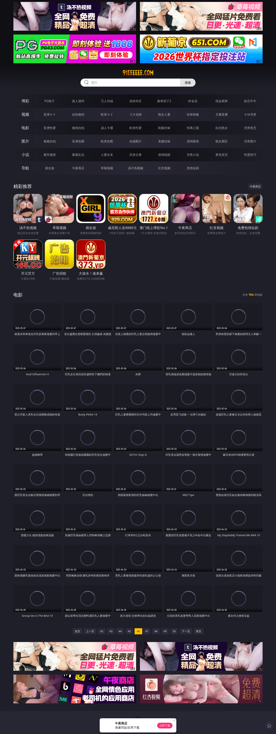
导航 (25, 168)
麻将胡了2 (164, 101)
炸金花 (192, 101)
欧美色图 (107, 141)
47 (146, 631)
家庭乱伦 (78, 155)
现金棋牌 (221, 101)
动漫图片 (135, 141)
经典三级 (193, 128)
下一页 (186, 631)
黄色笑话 (221, 155)
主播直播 (221, 114)
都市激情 (50, 155)
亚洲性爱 (50, 128)
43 (111, 631)
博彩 (25, 100)
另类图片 (250, 141)
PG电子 (49, 101)
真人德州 (78, 101)
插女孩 (49, 168)
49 (165, 631)
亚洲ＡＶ (50, 114)
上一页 (90, 631)
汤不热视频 (135, 168)
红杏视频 (164, 168)
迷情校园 (164, 155)
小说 (25, 154)
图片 (25, 141)
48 (156, 631)
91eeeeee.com (138, 73)
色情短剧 (193, 168)
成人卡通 (107, 128)
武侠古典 (135, 155)
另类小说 (193, 155)
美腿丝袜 (164, 141)
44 (120, 631)
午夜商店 (78, 168)
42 (101, 631)
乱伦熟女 (221, 128)
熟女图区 (221, 141)
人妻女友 (107, 155)
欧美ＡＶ (107, 114)
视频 (25, 114)
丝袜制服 (193, 114)
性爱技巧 (250, 155)
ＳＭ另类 (250, 114)
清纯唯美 (193, 141)
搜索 (188, 82)
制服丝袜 (164, 128)
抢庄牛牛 (250, 101)
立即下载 (164, 725)
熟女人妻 (164, 114)
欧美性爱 (135, 128)
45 (129, 631)
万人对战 (107, 101)
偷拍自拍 (78, 128)
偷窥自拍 (50, 141)
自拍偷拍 (78, 114)
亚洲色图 (78, 141)
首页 (77, 631)
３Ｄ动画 (135, 114)
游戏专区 (135, 101)
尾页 (198, 631)
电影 (25, 127)
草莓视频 (107, 168)
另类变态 (250, 128)
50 (174, 631)
